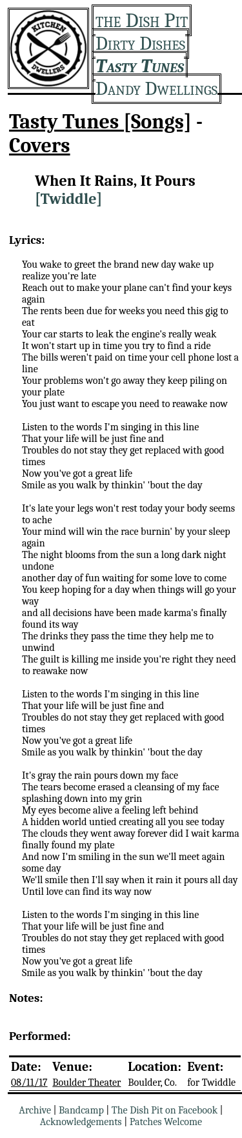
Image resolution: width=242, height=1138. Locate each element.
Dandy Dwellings (156, 88)
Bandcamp (81, 1110)
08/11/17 (29, 1082)
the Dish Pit (142, 20)
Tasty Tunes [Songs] (100, 122)
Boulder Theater (86, 1082)
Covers (39, 145)
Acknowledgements (81, 1122)
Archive (35, 1110)
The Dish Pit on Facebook (164, 1110)
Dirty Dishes (140, 43)
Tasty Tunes (140, 66)
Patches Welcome (166, 1122)
